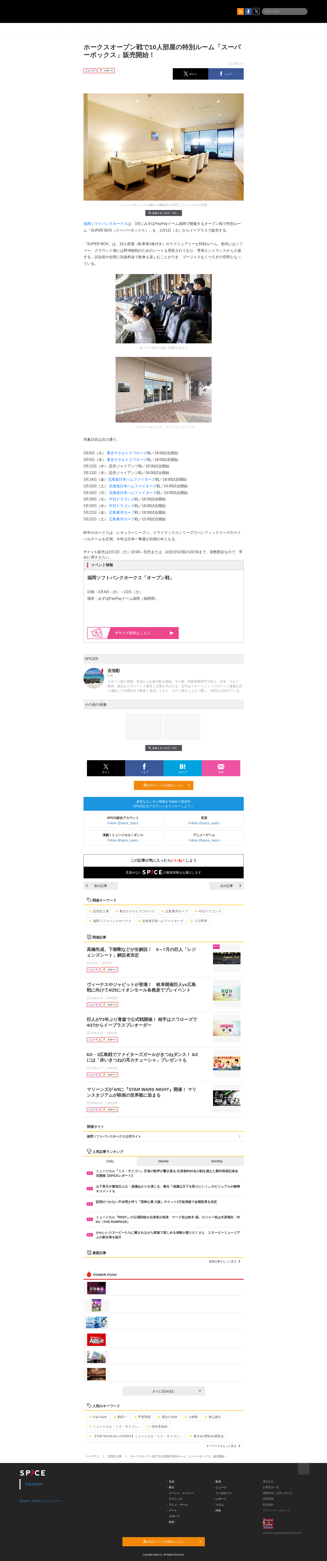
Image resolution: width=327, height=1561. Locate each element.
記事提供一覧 (271, 1487)
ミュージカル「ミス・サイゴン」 (115, 1426)
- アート (172, 1510)
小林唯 (191, 1417)
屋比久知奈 (168, 1417)
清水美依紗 (158, 1426)
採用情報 (268, 1498)
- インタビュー (223, 1493)
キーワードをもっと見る (223, 1446)
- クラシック (175, 1498)
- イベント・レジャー (180, 1493)
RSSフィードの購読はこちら (166, 785)
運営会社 (268, 1481)
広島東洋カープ (122, 512)
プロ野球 (198, 921)
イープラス (92, 1456)
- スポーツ (173, 1516)
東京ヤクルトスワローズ (127, 453)
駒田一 (120, 1417)
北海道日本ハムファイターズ (131, 479)
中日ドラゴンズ (122, 499)
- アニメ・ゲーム (177, 1504)
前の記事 (96, 886)
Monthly (216, 1161)
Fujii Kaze (98, 1417)
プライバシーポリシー (276, 1510)
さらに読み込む (176, 1391)
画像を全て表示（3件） (163, 212)
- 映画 (170, 1522)
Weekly (163, 1161)
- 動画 (217, 1481)
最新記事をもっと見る (224, 1261)
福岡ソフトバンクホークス (105, 224)
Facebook (34, 1484)
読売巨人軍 (99, 911)
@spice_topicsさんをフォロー (41, 1501)
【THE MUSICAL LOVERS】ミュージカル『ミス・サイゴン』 (136, 1436)
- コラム (219, 1504)
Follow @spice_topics (122, 823)
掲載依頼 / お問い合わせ (277, 1493)
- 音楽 (170, 1481)
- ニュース (220, 1487)
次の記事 (230, 886)
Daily (110, 1161)
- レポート (220, 1498)
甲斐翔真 (142, 1417)
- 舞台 (170, 1487)
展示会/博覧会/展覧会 (206, 1436)
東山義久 (213, 1417)
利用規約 (268, 1504)
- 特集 (217, 1510)
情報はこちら (144, 633)
